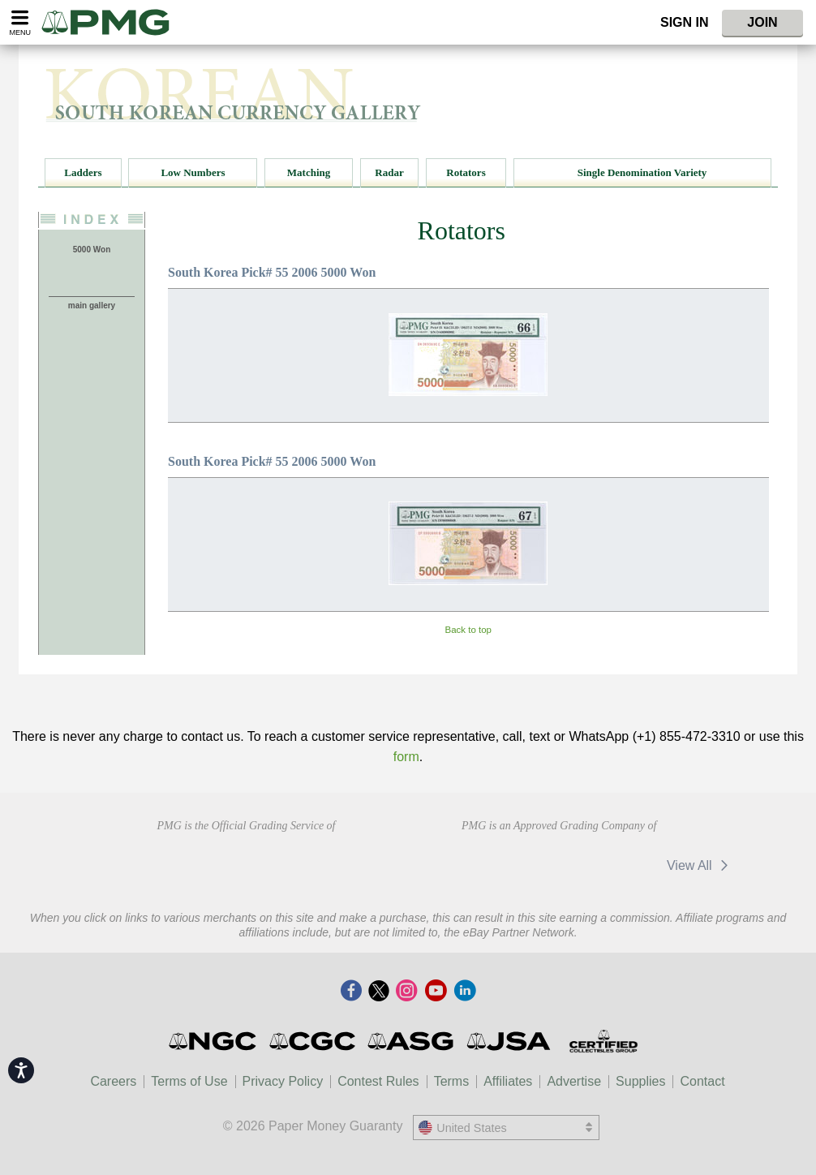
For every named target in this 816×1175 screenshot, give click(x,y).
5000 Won (92, 249)
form (406, 757)
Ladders (82, 172)
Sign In (684, 22)
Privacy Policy (283, 1081)
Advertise (574, 1081)
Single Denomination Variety (642, 172)
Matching (308, 172)
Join (762, 22)
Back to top (468, 630)
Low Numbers (193, 172)
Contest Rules (378, 1081)
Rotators (465, 172)
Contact (702, 1081)
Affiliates (507, 1081)
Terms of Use (189, 1081)
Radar (389, 172)
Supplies (640, 1081)
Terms (452, 1081)
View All (700, 865)
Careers (113, 1081)
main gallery (91, 305)
